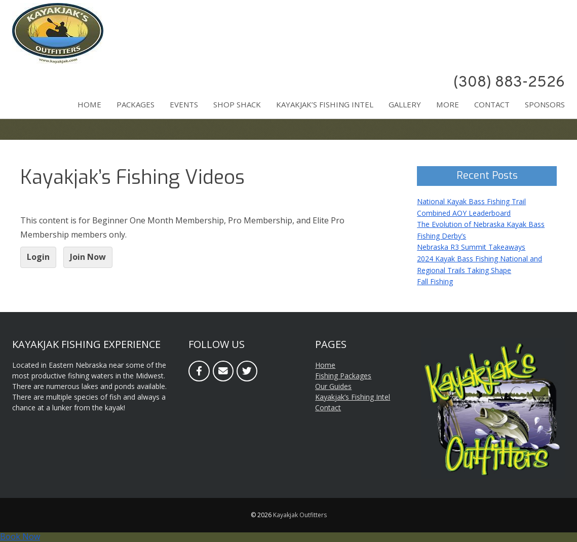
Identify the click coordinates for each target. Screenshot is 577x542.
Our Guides (333, 386)
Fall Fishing (435, 281)
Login (38, 256)
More (447, 104)
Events (184, 104)
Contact (492, 104)
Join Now (88, 256)
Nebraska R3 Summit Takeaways (471, 247)
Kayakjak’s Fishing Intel (324, 104)
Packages (136, 104)
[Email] (223, 371)
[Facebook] (198, 371)
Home (89, 104)
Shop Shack (237, 104)
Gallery (405, 104)
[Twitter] (247, 371)
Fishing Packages (343, 375)
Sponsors (545, 104)
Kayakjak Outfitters (300, 515)
